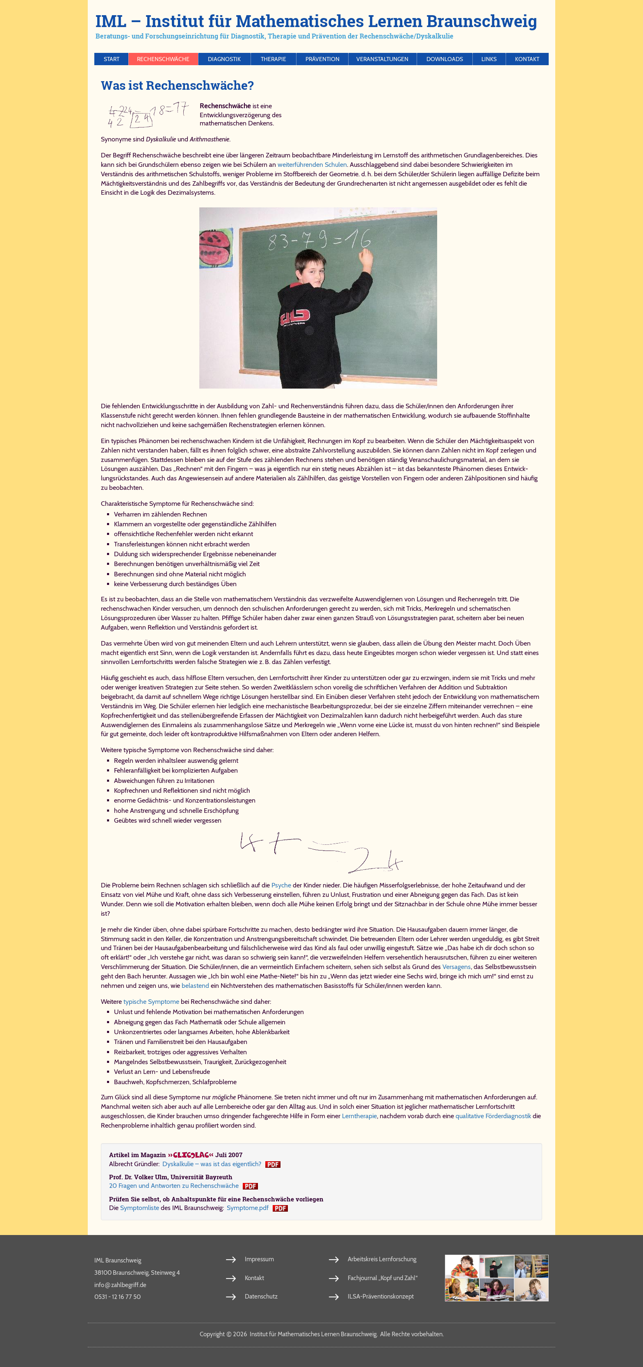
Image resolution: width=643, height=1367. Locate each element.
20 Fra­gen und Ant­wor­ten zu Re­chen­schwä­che (174, 1186)
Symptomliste (139, 1208)
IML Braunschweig (117, 1260)
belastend (195, 985)
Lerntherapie (359, 1116)
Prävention (323, 59)
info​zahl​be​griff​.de (120, 1285)
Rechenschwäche (163, 59)
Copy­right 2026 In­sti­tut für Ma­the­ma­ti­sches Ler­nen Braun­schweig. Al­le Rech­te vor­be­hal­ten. (322, 1334)
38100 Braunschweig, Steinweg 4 (137, 1272)
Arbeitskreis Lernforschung (382, 1259)
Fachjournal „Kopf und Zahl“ (382, 1278)
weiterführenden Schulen (312, 164)
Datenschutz (261, 1296)
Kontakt (527, 59)
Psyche (281, 885)
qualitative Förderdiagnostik (493, 1116)
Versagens (456, 967)
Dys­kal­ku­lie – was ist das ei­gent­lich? (211, 1164)
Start (111, 59)
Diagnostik (224, 59)
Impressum (259, 1259)
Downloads (444, 59)
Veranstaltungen (382, 59)
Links (489, 59)
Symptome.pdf (248, 1208)
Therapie (273, 59)
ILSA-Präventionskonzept (381, 1296)
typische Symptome (151, 1001)
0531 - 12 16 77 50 (117, 1297)
